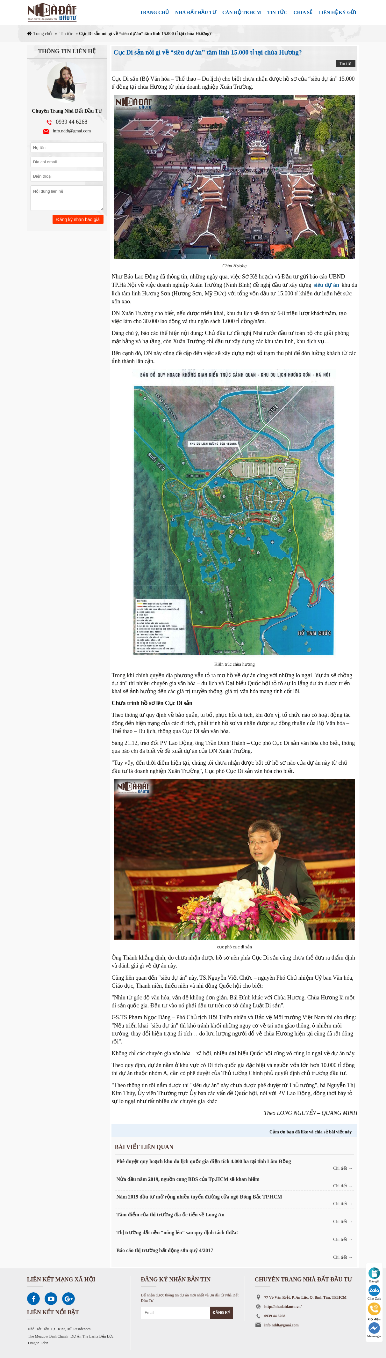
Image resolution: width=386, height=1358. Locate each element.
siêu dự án (326, 285)
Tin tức (66, 33)
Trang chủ (42, 33)
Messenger (374, 1330)
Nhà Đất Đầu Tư (41, 1329)
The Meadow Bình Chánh (48, 1336)
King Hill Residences (74, 1329)
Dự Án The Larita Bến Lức (91, 1336)
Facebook (33, 1298)
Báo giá (374, 1275)
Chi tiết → (343, 1168)
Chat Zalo (374, 1292)
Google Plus (68, 1298)
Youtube (51, 1298)
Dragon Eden (38, 1343)
